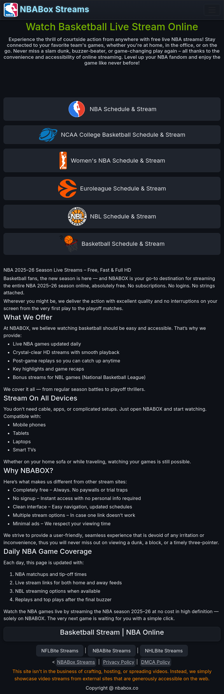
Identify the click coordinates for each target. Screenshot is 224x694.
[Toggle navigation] (212, 10)
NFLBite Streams (59, 651)
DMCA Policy (155, 662)
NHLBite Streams (164, 651)
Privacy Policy (118, 662)
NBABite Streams (112, 651)
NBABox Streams (46, 10)
